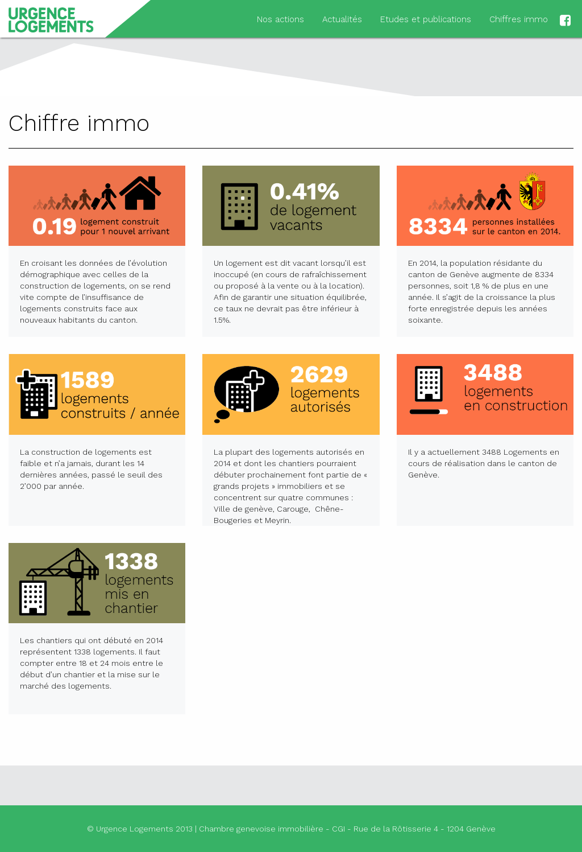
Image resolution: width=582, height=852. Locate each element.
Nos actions (280, 19)
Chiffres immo (518, 19)
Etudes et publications (425, 19)
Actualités (342, 19)
